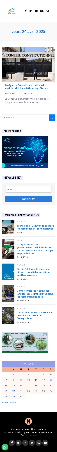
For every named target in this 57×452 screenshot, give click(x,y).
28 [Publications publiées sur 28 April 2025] (6, 396)
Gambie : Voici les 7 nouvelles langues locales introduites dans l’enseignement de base (35, 293)
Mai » (13, 402)
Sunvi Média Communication (39, 432)
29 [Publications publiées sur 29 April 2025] (13, 396)
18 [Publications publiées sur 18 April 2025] (36, 385)
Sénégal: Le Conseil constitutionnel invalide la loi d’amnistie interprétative (26, 86)
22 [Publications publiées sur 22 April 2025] (13, 391)
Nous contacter (39, 429)
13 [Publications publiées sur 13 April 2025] (51, 380)
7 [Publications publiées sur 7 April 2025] (6, 380)
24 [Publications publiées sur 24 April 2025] (28, 391)
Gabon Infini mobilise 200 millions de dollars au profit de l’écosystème (35, 315)
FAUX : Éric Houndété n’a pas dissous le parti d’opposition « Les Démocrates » (33, 272)
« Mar (5, 402)
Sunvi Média (10, 93)
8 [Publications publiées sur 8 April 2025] (13, 380)
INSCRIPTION (28, 198)
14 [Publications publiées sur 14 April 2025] (6, 385)
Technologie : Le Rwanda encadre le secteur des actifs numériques (35, 227)
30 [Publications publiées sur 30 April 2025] (21, 396)
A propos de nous (19, 429)
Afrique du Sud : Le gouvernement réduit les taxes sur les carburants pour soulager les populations (35, 249)
